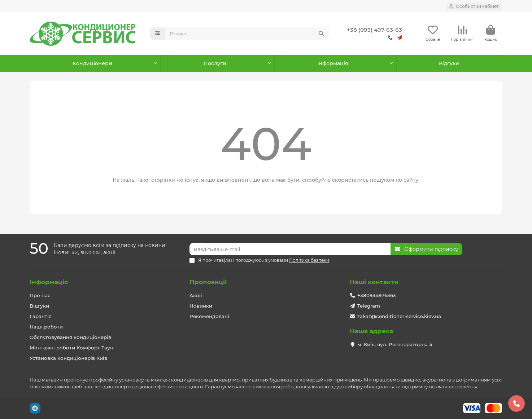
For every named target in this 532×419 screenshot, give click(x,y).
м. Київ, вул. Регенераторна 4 (394, 344)
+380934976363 (376, 295)
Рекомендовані (209, 316)
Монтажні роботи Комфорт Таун (71, 347)
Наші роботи (46, 327)
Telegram (368, 306)
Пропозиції (208, 282)
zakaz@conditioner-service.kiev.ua (399, 316)
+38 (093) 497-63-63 (374, 29)
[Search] (247, 33)
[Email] (290, 249)
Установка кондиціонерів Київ (68, 358)
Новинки (200, 306)
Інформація (49, 282)
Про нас (40, 295)
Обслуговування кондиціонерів (70, 337)
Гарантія (41, 316)
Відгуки (449, 63)
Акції (195, 295)
